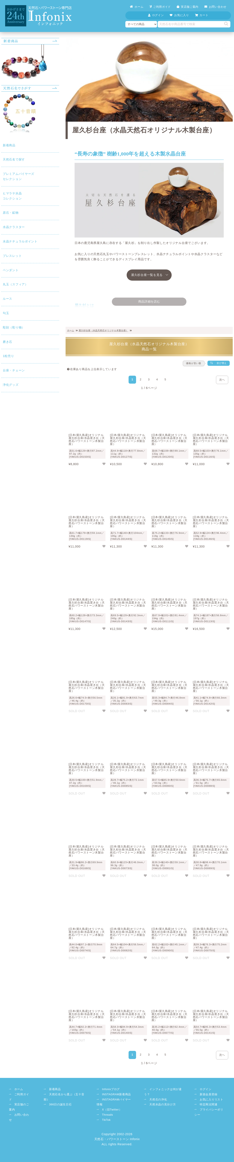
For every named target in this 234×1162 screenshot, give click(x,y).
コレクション (6, 177)
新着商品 (6, 68)
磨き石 (6, 443)
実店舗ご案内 (187, 6)
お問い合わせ (215, 6)
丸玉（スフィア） (6, 355)
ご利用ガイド (160, 6)
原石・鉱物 (6, 210)
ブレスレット (6, 304)
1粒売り (6, 463)
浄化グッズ (6, 515)
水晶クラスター (6, 237)
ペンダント (6, 329)
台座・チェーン (6, 487)
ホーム (136, 6)
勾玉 (6, 397)
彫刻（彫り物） (6, 419)
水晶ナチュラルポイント (6, 271)
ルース (6, 380)
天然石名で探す (6, 93)
